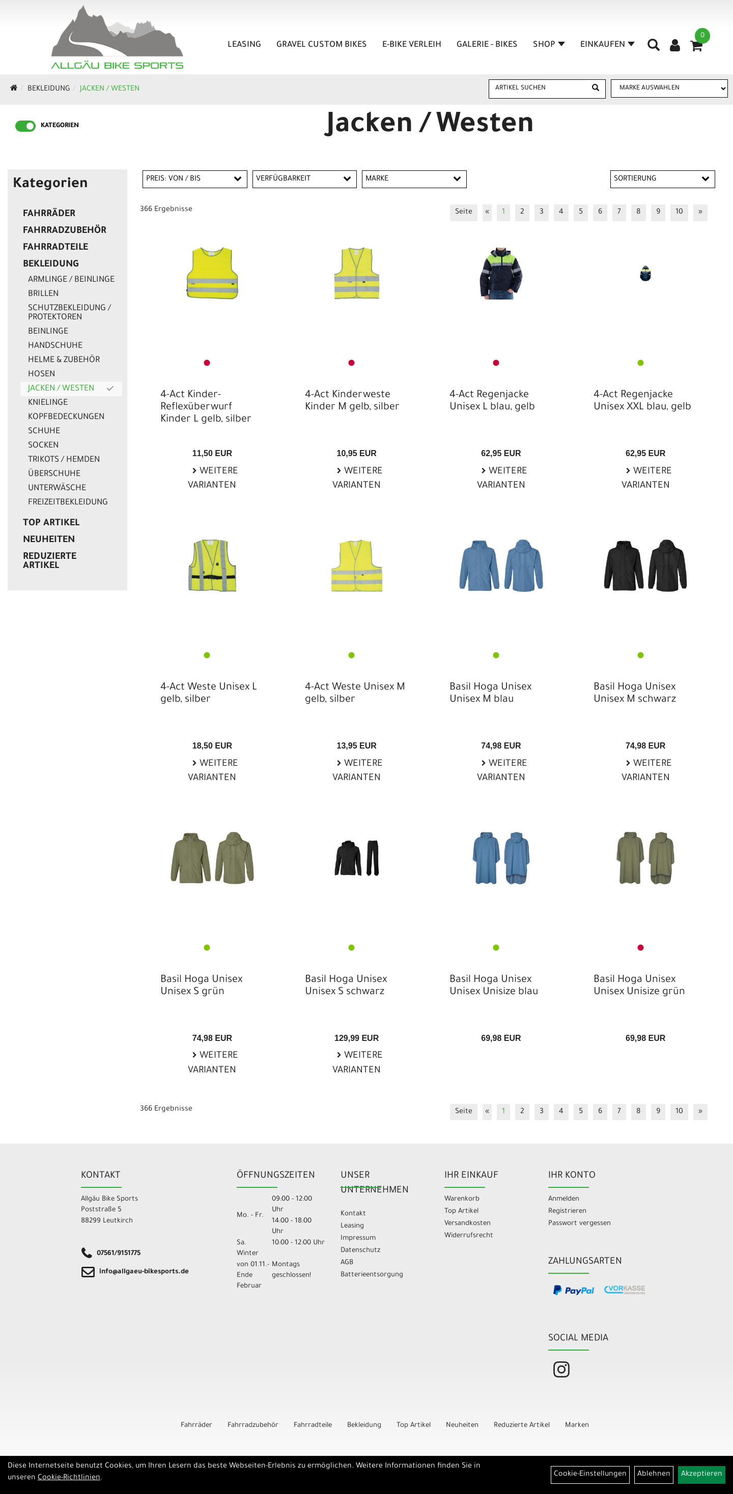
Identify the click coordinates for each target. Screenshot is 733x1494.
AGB (347, 1263)
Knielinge (48, 403)
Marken (577, 1425)
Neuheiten (49, 540)
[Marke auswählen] (669, 88)
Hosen (41, 374)
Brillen (43, 294)
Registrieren (567, 1211)
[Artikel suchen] (537, 88)
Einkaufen (607, 45)
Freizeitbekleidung (68, 502)
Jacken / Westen (109, 89)
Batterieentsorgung (372, 1275)
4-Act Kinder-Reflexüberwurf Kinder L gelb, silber (205, 408)
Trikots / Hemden (64, 460)
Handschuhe (55, 346)
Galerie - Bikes (487, 45)
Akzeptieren (701, 1475)
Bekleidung (48, 89)
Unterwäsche (57, 488)
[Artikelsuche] (653, 49)
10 (679, 212)
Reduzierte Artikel (49, 562)
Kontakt (353, 1214)
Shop (549, 45)
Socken (43, 446)
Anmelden (563, 1199)
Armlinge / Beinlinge (71, 280)
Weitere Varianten (213, 479)
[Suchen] (595, 89)
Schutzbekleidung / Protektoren (69, 313)
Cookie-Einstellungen (590, 1475)
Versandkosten (467, 1224)
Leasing (244, 45)
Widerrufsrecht (468, 1236)
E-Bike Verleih (411, 45)
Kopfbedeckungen (66, 417)
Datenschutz (360, 1250)
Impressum (358, 1238)
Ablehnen (653, 1475)
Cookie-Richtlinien (69, 1478)
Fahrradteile (55, 248)
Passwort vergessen (579, 1224)
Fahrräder (49, 215)
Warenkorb (462, 1199)
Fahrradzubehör (64, 231)
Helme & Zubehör (64, 360)
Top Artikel (51, 524)
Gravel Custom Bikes (321, 45)
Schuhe (44, 431)
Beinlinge (48, 332)
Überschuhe (54, 474)
